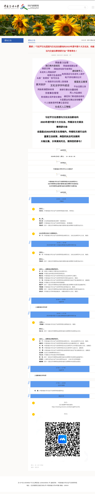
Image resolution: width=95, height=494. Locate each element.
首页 (88, 40)
